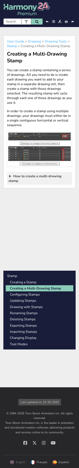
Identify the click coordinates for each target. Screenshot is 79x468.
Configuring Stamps (25, 294)
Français (39, 462)
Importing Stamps (23, 331)
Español (61, 462)
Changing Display (23, 338)
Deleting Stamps (23, 319)
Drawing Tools (56, 41)
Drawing (34, 41)
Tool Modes (19, 344)
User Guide (15, 41)
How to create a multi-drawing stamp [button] (35, 178)
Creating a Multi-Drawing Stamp (35, 288)
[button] (26, 21)
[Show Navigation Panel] (73, 9)
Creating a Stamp (23, 282)
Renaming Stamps (24, 313)
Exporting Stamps (23, 325)
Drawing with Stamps (26, 307)
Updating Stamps (23, 300)
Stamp (12, 46)
